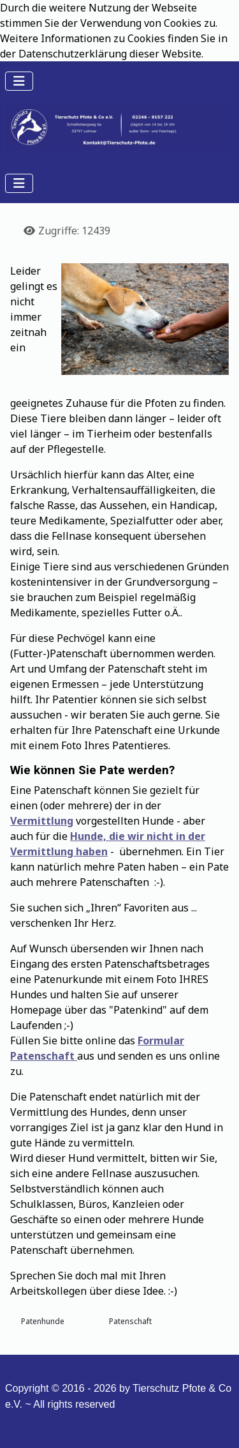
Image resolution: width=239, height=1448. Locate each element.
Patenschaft (130, 1321)
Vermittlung (41, 821)
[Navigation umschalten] (19, 81)
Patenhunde (42, 1321)
